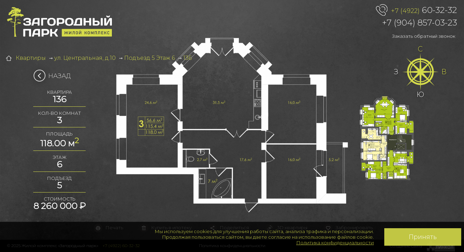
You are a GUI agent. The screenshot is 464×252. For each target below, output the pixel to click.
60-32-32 (424, 10)
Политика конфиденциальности (335, 242)
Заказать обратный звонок (423, 36)
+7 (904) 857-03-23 (419, 23)
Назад (54, 76)
